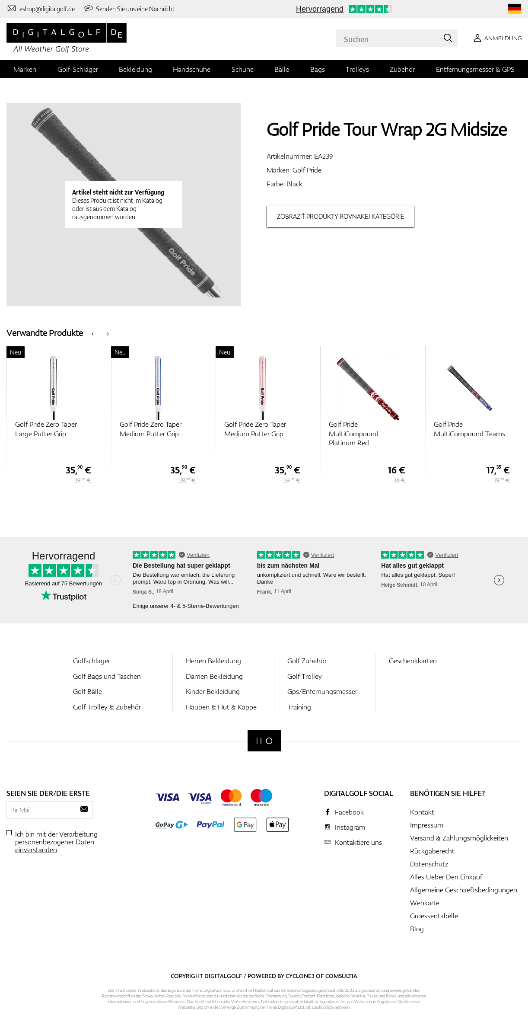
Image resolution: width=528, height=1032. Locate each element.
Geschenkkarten (413, 660)
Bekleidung (135, 69)
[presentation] (92, 332)
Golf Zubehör (307, 660)
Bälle (281, 69)
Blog (417, 928)
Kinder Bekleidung (213, 691)
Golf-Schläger (77, 69)
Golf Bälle (87, 691)
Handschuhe (191, 69)
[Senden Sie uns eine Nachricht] (129, 8)
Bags (317, 69)
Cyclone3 (300, 976)
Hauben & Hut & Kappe (221, 707)
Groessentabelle (434, 915)
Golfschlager (91, 660)
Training (299, 707)
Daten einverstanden (54, 845)
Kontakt (422, 812)
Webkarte (424, 902)
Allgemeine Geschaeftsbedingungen (463, 890)
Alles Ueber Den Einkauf (446, 877)
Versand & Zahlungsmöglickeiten (459, 838)
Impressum (426, 825)
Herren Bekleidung (213, 660)
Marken (24, 69)
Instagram (350, 827)
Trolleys (357, 69)
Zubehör (402, 69)
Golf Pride (307, 170)
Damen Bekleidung (214, 676)
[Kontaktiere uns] (40, 8)
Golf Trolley (304, 676)
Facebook (349, 812)
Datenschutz (429, 864)
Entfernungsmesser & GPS (475, 69)
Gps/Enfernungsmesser (322, 691)
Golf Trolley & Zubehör (107, 707)
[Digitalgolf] (264, 740)
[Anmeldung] (496, 38)
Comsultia (341, 976)
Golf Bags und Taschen (107, 676)
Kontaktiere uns (358, 842)
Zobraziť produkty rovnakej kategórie (340, 216)
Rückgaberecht (432, 851)
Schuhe (243, 69)
